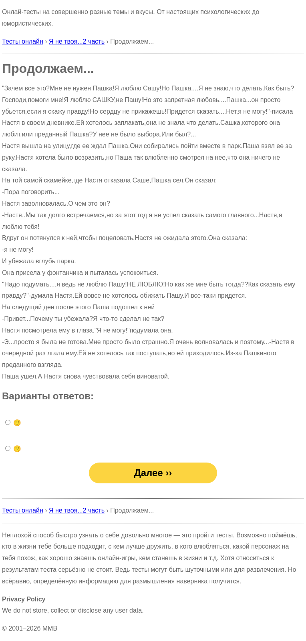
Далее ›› (153, 472)
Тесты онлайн (22, 41)
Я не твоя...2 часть (77, 41)
